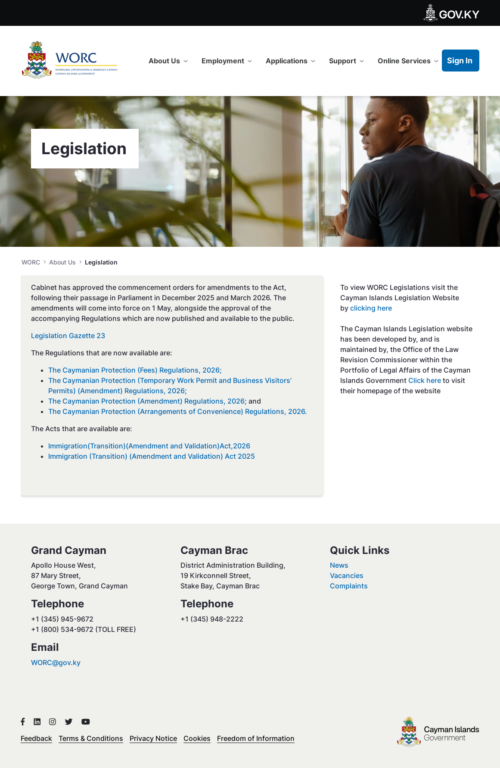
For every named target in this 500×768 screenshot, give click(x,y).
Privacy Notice (153, 738)
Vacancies (346, 575)
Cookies (197, 738)
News (339, 565)
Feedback (36, 738)
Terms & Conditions (91, 738)
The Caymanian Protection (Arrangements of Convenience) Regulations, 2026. (177, 411)
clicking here (371, 308)
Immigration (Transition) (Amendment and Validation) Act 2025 (151, 456)
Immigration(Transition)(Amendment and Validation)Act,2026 (149, 446)
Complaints (349, 585)
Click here (425, 380)
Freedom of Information (256, 738)
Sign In (459, 60)
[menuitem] (168, 60)
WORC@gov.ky (56, 662)
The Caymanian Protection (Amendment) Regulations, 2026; (147, 401)
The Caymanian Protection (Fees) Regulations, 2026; (135, 370)
